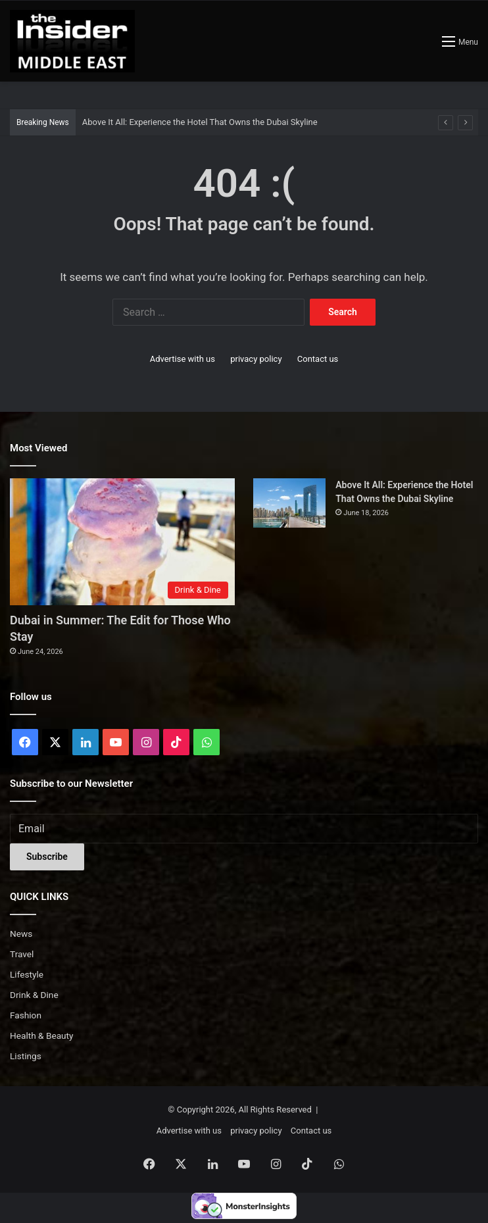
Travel (22, 954)
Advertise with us (182, 359)
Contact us (318, 359)
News (21, 933)
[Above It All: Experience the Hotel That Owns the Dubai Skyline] (289, 503)
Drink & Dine (34, 994)
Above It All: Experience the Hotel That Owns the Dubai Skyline (200, 122)
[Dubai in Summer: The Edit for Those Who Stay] (122, 541)
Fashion (25, 1015)
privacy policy (255, 359)
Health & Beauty (42, 1035)
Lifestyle (26, 974)
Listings (25, 1056)
